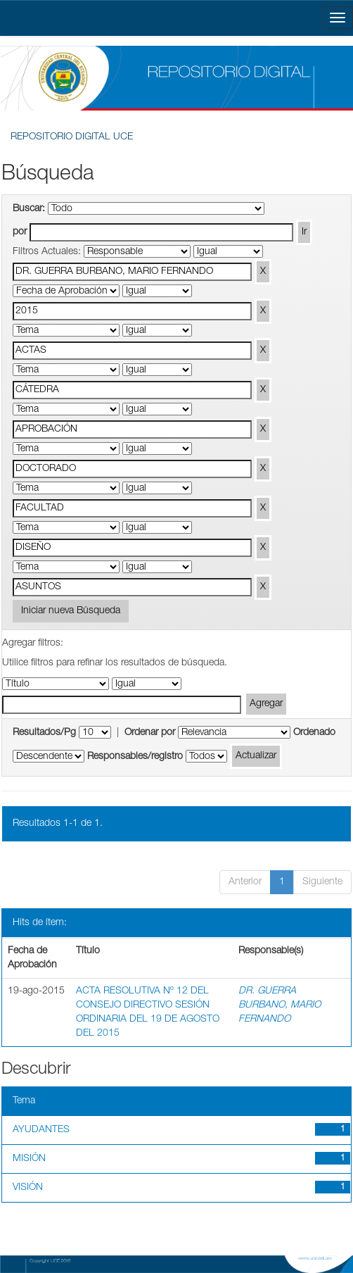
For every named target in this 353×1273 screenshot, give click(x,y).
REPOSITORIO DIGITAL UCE (72, 137)
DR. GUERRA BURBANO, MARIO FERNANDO (279, 1005)
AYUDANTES (41, 1130)
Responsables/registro (135, 757)
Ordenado (314, 733)
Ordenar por (149, 733)
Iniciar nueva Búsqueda (70, 611)
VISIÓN (28, 1188)
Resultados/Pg (44, 733)
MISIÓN (29, 1159)
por (20, 232)
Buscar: (29, 209)
